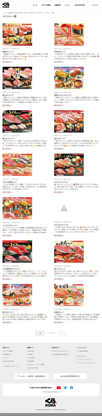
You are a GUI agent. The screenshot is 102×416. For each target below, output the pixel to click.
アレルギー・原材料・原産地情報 (31, 376)
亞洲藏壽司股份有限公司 (61, 354)
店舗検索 (10, 13)
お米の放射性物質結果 (69, 376)
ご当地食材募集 (83, 351)
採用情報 (31, 361)
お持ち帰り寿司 (9, 361)
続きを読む (7, 62)
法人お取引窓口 (34, 368)
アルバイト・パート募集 (36, 364)
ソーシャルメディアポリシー (87, 363)
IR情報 (31, 354)
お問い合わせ (82, 356)
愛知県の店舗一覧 (20, 13)
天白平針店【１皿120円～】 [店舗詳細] (36, 13)
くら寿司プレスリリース (11, 366)
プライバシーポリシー (85, 359)
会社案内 (31, 351)
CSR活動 (32, 358)
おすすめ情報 (8, 351)
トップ (5, 13)
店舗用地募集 (82, 347)
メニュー (7, 358)
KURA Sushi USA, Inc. (61, 351)
